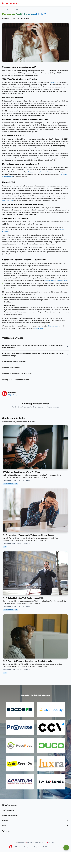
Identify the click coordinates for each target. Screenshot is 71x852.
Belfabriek (5, 18)
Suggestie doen (38, 846)
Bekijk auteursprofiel (14, 395)
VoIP (7, 10)
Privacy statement (28, 846)
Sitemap (60, 846)
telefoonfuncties (7, 200)
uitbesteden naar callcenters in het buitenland (42, 172)
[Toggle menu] (67, 3)
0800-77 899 (51, 842)
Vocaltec (53, 82)
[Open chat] (66, 847)
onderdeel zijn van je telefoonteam (55, 280)
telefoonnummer (52, 326)
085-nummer (38, 328)
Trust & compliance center (49, 846)
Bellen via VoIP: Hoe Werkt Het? (17, 10)
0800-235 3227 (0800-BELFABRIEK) (35, 842)
